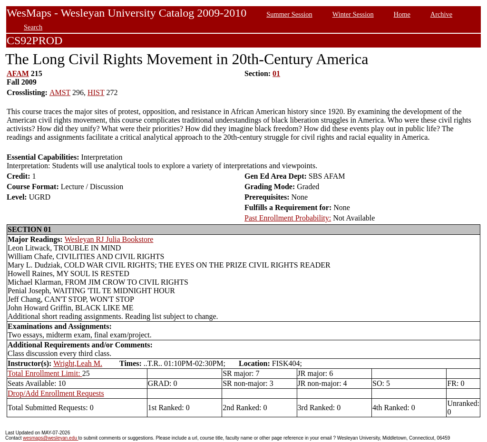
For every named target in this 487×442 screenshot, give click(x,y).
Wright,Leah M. (77, 363)
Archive (441, 14)
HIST (96, 92)
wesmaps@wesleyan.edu (50, 438)
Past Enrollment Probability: (287, 218)
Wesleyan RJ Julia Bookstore (109, 239)
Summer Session (289, 14)
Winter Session (353, 14)
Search (33, 27)
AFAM (18, 73)
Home (402, 14)
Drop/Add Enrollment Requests (56, 393)
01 (276, 73)
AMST (59, 92)
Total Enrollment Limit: (45, 373)
